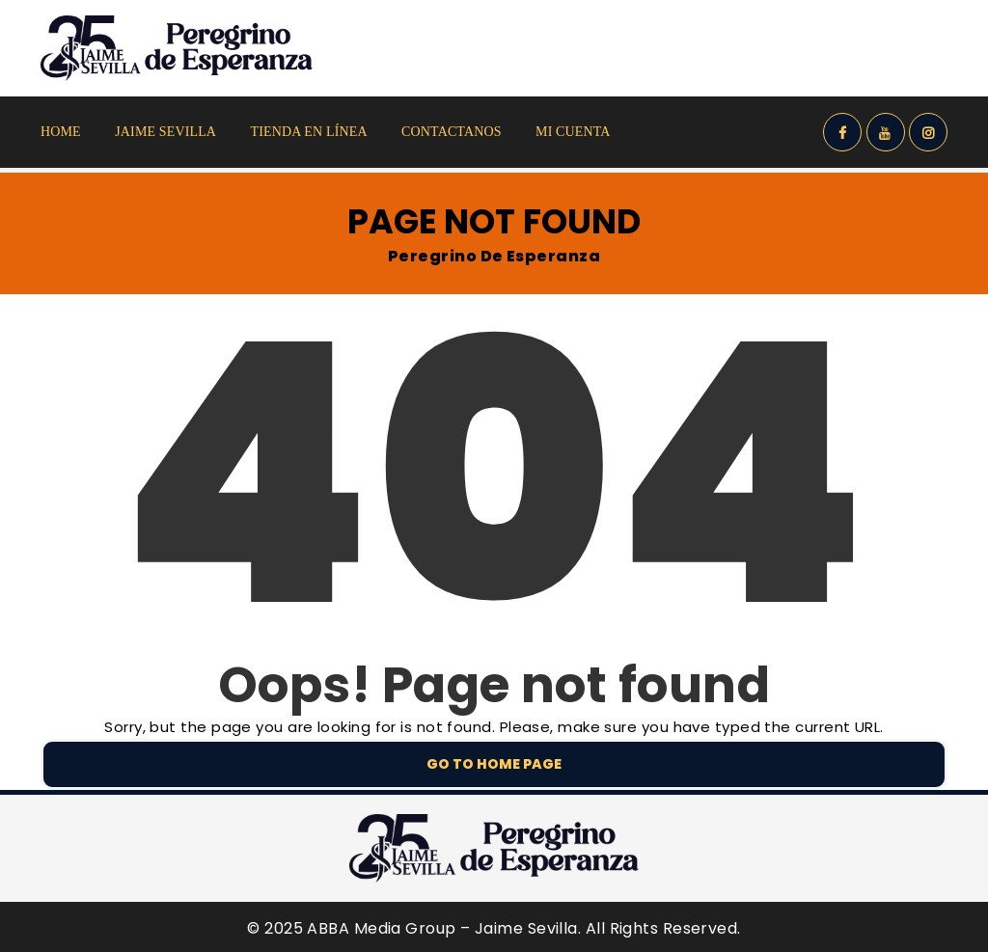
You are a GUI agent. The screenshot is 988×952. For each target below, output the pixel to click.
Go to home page (494, 764)
